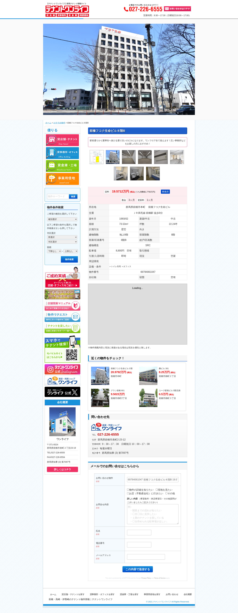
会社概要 (188, 601)
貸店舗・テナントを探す (73, 601)
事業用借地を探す (152, 601)
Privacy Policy (146, 585)
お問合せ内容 (102, 512)
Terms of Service (159, 585)
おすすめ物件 (58, 123)
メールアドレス (103, 562)
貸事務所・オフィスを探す (102, 601)
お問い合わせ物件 (104, 485)
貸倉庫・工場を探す (129, 601)
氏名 (98, 538)
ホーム (48, 123)
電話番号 (100, 550)
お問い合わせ (172, 601)
